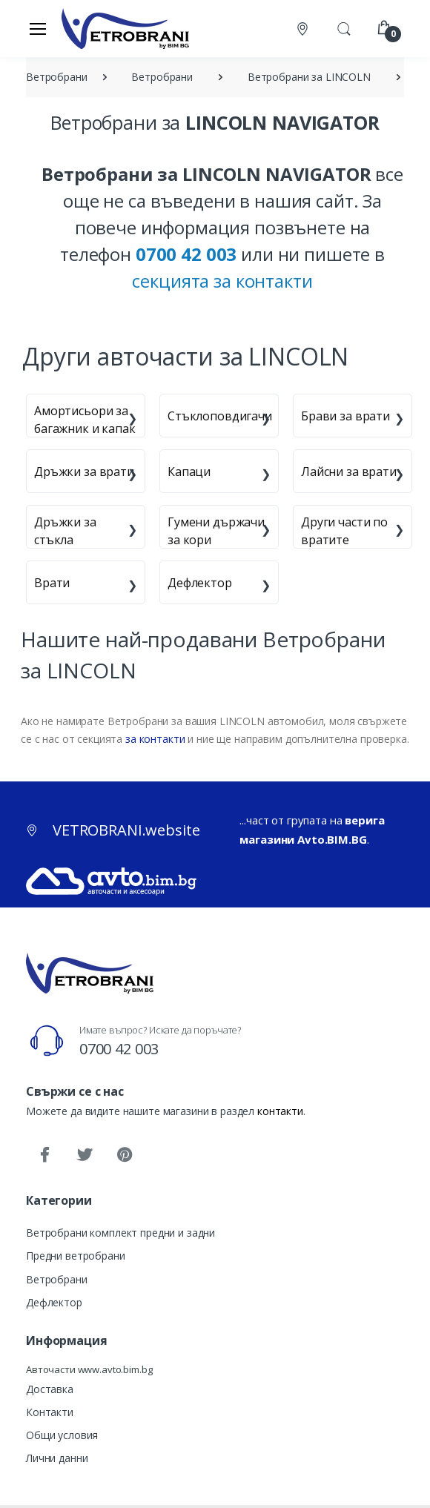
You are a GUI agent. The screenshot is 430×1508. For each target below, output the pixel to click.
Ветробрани (56, 1279)
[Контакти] (304, 29)
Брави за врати (345, 416)
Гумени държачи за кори (216, 531)
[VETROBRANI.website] (126, 28)
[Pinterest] (124, 1155)
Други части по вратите (344, 531)
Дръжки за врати (84, 471)
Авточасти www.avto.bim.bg (89, 1369)
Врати (52, 583)
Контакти (49, 1412)
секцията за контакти (222, 280)
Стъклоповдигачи (220, 416)
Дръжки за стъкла (65, 531)
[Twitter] (84, 1155)
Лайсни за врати (349, 471)
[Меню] (38, 28)
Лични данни (56, 1458)
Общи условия (62, 1435)
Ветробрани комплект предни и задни (120, 1233)
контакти (280, 1111)
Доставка (49, 1389)
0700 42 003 (119, 1049)
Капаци (189, 471)
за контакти (155, 739)
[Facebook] (44, 1155)
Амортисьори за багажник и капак (85, 420)
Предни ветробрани (75, 1256)
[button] (344, 27)
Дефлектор (200, 583)
